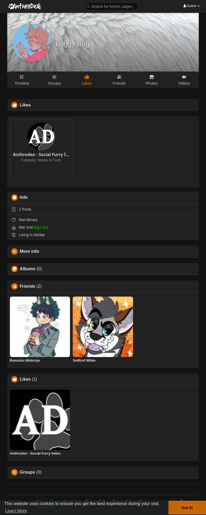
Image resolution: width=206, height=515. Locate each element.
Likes (25, 379)
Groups (27, 472)
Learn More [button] (16, 511)
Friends (27, 286)
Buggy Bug (73, 44)
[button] (111, 6)
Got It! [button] (187, 508)
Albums (28, 269)
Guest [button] (191, 6)
